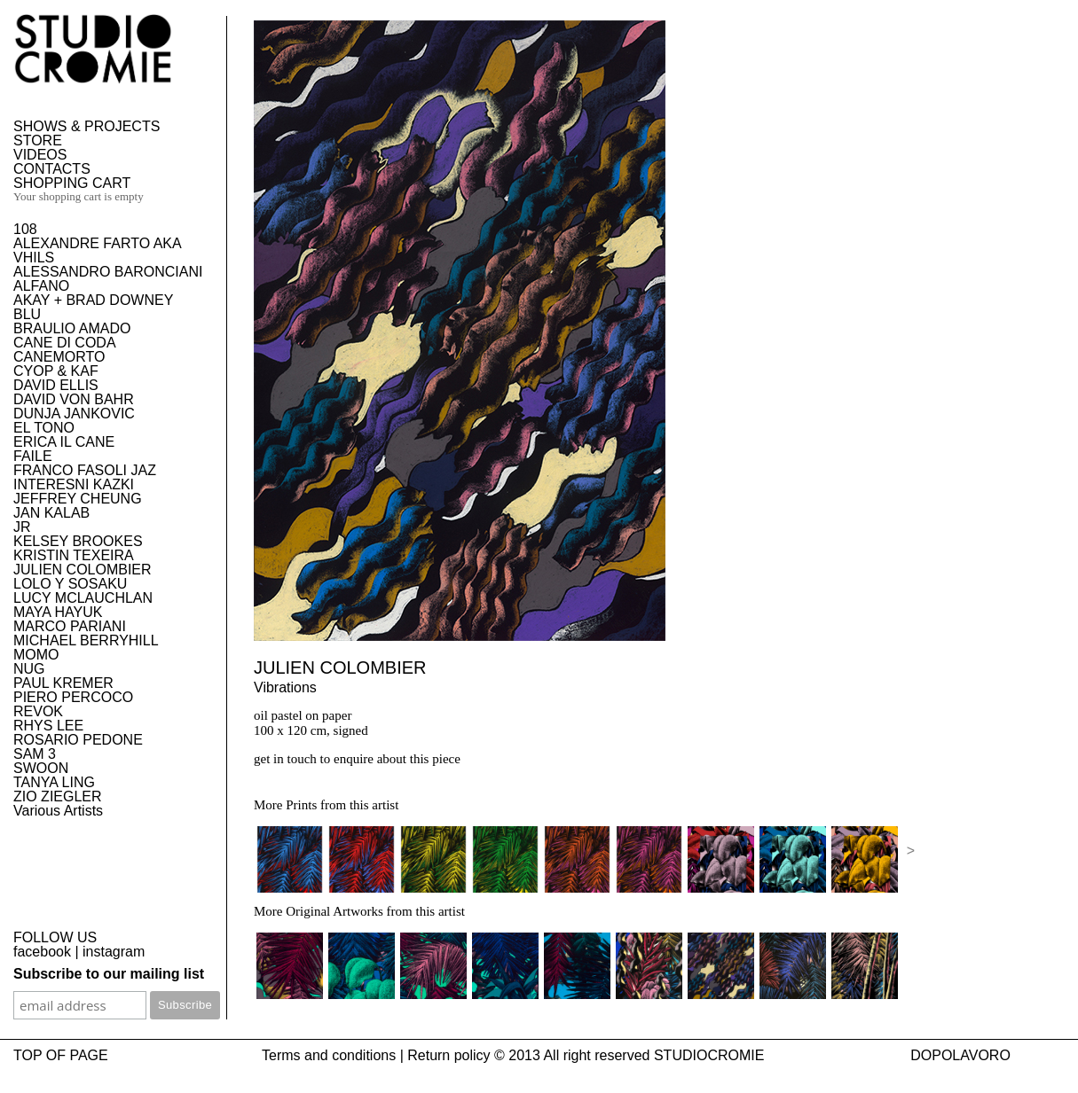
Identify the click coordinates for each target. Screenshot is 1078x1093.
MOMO (36, 654)
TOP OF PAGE (60, 1055)
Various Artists (58, 810)
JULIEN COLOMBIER (82, 569)
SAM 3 (34, 753)
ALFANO (41, 285)
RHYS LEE (48, 725)
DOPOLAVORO (960, 1055)
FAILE (32, 456)
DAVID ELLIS (55, 385)
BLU (27, 314)
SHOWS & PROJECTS (86, 126)
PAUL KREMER (63, 683)
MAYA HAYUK (57, 612)
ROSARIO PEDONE (78, 739)
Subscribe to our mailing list (108, 973)
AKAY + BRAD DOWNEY (93, 300)
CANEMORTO (59, 356)
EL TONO (44, 427)
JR (22, 527)
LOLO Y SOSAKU (70, 583)
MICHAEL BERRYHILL (86, 640)
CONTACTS (51, 168)
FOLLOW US (55, 937)
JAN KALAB (51, 512)
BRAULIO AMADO (71, 328)
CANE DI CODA (64, 342)
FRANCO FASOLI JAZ (84, 470)
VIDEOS (40, 154)
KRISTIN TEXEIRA (73, 555)
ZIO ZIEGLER (57, 796)
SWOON (40, 768)
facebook (42, 951)
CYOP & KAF (55, 371)
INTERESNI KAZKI (73, 484)
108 (25, 229)
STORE (37, 140)
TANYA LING (54, 782)
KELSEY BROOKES (78, 541)
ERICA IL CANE (63, 441)
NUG (29, 668)
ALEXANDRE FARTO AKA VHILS (97, 250)
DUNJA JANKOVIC (74, 413)
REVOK (38, 711)
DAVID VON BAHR (73, 399)
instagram (114, 951)
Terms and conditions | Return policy (376, 1055)
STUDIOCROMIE (709, 1055)
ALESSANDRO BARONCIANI (107, 271)
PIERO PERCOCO (73, 697)
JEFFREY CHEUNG (77, 498)
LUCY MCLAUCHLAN (83, 597)
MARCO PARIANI (69, 626)
